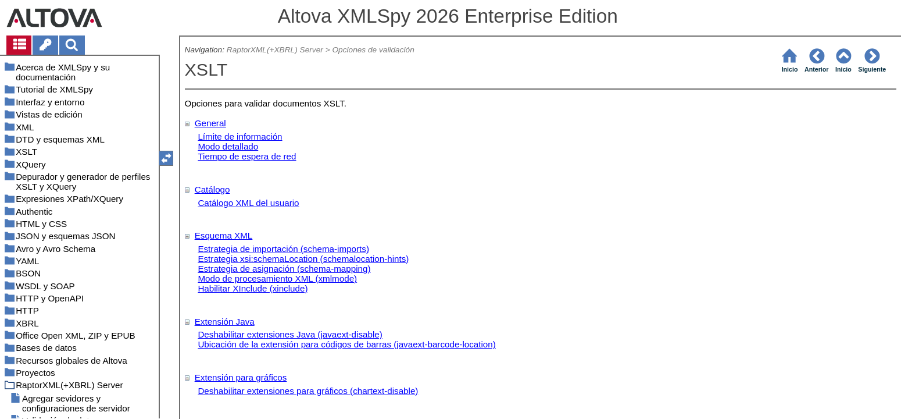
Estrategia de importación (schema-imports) (283, 249)
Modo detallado (228, 146)
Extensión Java (225, 321)
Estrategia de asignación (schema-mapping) (284, 269)
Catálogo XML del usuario (248, 203)
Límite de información (240, 136)
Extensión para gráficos (241, 377)
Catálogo (212, 189)
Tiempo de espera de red (247, 156)
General (210, 123)
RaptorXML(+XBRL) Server (275, 49)
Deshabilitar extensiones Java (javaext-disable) (290, 334)
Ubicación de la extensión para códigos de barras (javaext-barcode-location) (346, 344)
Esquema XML (224, 235)
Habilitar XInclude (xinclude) (253, 288)
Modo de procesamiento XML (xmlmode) (277, 278)
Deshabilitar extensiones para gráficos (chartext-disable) (308, 391)
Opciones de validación (373, 49)
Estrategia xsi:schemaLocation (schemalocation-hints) (303, 259)
